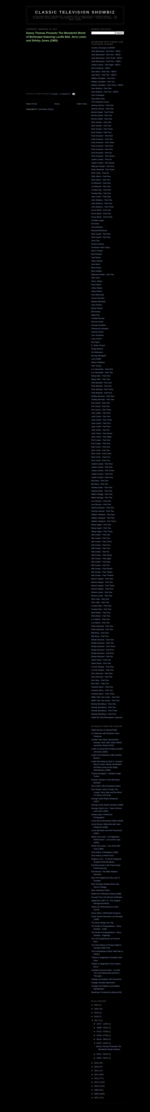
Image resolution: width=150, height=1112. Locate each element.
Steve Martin (96, 291)
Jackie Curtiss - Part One (102, 464)
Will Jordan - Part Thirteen (102, 575)
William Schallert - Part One (103, 78)
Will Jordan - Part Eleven (102, 569)
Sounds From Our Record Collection (106, 897)
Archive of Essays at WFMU (103, 48)
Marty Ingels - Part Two (101, 528)
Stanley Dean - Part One (101, 487)
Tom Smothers (97, 335)
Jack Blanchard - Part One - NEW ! (106, 51)
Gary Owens (96, 305)
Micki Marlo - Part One (100, 613)
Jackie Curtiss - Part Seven (103, 163)
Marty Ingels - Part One (101, 525)
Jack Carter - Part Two (100, 416)
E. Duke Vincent (98, 345)
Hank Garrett (96, 261)
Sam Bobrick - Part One (101, 88)
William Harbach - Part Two (103, 518)
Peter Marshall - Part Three (103, 169)
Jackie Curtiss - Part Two (102, 467)
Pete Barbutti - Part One (101, 383)
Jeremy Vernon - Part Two (102, 109)
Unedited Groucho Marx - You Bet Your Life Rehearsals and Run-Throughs (105, 973)
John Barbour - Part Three (102, 207)
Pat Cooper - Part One (100, 440)
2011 (96, 1082)
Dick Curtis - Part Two (100, 450)
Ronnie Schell (97, 322)
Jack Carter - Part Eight (101, 437)
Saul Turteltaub (97, 95)
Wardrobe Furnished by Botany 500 (106, 992)
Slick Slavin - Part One (101, 176)
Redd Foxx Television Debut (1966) (106, 894)
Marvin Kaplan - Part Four (102, 589)
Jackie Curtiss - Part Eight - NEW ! (106, 65)
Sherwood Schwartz (100, 328)
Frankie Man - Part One (101, 606)
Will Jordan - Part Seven (101, 555)
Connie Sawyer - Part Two (102, 670)
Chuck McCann (98, 298)
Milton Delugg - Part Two (101, 497)
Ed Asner (95, 224)
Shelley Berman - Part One (102, 396)
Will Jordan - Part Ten (100, 565)
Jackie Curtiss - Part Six (101, 159)
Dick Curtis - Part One (100, 447)
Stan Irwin (95, 278)
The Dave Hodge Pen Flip (102, 923)
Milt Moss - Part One (100, 633)
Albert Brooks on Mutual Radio (104, 730)
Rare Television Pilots (100, 890)
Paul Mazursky (97, 295)
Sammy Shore (97, 332)
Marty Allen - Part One (100, 376)
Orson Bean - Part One (101, 210)
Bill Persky (95, 312)
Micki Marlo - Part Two (100, 616)
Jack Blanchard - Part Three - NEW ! (107, 58)
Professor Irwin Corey (100, 247)
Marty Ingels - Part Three (102, 531)
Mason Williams (98, 362)
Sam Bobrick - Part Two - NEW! (104, 92)
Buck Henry (96, 268)
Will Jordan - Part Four (101, 545)
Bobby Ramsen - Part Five (102, 653)
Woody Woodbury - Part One (103, 704)
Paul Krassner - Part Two (102, 139)
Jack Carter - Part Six (100, 430)
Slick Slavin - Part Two (100, 180)
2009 (96, 1090)
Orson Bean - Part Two (101, 213)
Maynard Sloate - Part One (102, 166)
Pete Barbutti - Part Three (102, 389)
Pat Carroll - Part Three (101, 410)
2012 (96, 1078)
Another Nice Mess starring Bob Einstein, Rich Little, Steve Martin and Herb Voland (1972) (106, 742)
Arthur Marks (96, 288)
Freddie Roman (98, 318)
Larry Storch (96, 339)
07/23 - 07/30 (102, 1031)
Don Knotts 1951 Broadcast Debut (106, 786)
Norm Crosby (97, 251)
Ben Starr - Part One (100, 680)
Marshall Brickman (99, 230)
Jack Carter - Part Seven (101, 433)
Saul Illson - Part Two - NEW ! (104, 75)
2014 (96, 1070)
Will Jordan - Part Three (101, 541)
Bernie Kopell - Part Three (102, 112)
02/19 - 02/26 (102, 1043)
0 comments (65, 94)
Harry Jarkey (96, 281)
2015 (96, 1067)
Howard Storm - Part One (102, 687)
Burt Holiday (96, 271)
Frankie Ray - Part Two (101, 193)
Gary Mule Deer (98, 99)
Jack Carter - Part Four (101, 423)
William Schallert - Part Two (103, 82)
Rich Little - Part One (100, 599)
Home (57, 104)
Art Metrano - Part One (101, 183)
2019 (96, 1013)
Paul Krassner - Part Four (102, 146)
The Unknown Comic (100, 102)
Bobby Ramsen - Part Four (102, 650)
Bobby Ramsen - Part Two (102, 643)
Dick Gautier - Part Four (101, 132)
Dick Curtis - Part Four (100, 457)
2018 (96, 1016)
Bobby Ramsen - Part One (102, 640)
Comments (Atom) (45, 109)
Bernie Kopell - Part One (101, 119)
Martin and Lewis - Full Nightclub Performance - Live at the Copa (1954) (105, 840)
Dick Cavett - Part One (101, 234)
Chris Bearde (97, 227)
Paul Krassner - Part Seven (103, 156)
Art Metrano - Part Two (101, 186)
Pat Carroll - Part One (100, 403)
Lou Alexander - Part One (102, 369)
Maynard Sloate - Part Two (102, 274)
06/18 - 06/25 (102, 1039)
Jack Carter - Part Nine (101, 196)
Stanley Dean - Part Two (101, 491)
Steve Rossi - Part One (101, 660)
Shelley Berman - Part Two (102, 399)
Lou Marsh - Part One (100, 619)
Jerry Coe (95, 240)
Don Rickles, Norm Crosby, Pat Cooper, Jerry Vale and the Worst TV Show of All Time (106, 792)
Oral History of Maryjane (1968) (104, 852)
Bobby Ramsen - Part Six (102, 656)
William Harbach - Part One (103, 514)
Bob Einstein (96, 254)
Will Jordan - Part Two (100, 538)
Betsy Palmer (97, 308)
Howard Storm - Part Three (102, 694)
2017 (96, 1020)
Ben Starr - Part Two (100, 683)
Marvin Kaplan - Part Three (102, 585)
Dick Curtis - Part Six (100, 173)
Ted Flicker (96, 257)
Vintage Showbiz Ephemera (103, 982)
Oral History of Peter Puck (102, 855)
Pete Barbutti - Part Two (101, 386)
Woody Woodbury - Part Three (104, 710)
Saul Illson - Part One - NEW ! (104, 71)
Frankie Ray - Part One (101, 190)
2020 (96, 1009)
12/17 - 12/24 (102, 1024)
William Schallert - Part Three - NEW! (107, 85)
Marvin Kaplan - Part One (102, 579)
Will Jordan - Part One (100, 535)
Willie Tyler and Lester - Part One (105, 697)
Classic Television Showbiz (75, 12)
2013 (96, 1074)
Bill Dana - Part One (100, 481)
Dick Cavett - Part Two (100, 237)
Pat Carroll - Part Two (100, 406)
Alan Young (96, 366)
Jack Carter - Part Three (101, 420)
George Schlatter (98, 325)
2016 (96, 1063)
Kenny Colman (97, 244)
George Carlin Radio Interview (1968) (107, 805)
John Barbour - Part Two (101, 203)
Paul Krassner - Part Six (101, 153)
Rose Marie (96, 284)
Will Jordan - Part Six (100, 552)
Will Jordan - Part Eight (101, 558)
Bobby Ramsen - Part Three (103, 646)
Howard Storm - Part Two (102, 690)
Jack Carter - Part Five (101, 426)
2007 (96, 1098)
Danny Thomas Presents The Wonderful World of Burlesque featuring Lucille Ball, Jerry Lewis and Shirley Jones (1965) (56, 37)
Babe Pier (95, 315)
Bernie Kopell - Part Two (101, 115)
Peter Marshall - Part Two (102, 629)
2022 (96, 1005)
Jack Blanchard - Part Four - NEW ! (106, 61)
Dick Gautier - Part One (101, 122)
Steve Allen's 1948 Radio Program (106, 913)
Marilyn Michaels (98, 301)
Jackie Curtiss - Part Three (102, 470)
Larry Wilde (96, 359)
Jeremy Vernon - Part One (102, 105)
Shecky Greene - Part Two (102, 511)
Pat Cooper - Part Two (100, 443)
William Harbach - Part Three (103, 521)
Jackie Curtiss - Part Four (102, 477)
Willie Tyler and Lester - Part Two (105, 700)
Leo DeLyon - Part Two (101, 504)
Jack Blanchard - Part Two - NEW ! (106, 55)
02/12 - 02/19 (102, 1054)
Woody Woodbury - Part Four (103, 714)
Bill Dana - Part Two (99, 484)
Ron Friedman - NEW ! (101, 68)
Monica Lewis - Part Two (101, 596)
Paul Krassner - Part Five (102, 149)
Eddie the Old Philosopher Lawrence (107, 717)
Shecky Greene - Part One (102, 508)
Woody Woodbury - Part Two (103, 707)
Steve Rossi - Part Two (101, 663)
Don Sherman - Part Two (102, 677)
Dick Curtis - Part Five (100, 460)
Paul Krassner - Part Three (102, 142)
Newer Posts (31, 104)
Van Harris (95, 264)
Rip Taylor (95, 342)
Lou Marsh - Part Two (100, 623)
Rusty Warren (97, 349)
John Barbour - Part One (101, 200)
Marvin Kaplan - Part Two (102, 582)
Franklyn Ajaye (97, 220)
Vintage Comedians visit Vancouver (106, 979)
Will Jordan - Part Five (100, 548)
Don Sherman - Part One (102, 673)
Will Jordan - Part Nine (101, 562)
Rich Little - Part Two (100, 602)
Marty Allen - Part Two (100, 379)
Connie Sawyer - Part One (102, 667)
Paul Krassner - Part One (102, 136)
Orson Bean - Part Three (101, 217)
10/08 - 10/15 (102, 1028)
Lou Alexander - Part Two (102, 372)
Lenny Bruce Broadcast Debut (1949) (107, 821)
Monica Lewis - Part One (101, 592)
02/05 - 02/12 (102, 1058)
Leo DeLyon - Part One (101, 501)
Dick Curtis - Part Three (101, 453)
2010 (96, 1086)
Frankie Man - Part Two (101, 609)
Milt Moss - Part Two (100, 636)
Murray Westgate (98, 356)
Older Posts (82, 104)
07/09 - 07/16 (102, 1035)
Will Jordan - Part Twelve (102, 572)
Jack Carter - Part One (101, 413)
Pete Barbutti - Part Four (101, 393)
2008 (96, 1094)
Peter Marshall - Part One (102, 626)
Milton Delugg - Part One (102, 494)
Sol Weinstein (97, 352)
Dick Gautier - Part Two (101, 126)
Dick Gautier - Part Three (102, 129)
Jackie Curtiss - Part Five (102, 474)
